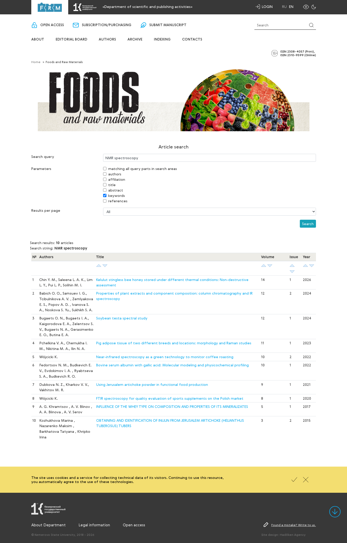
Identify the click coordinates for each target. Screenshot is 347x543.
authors (114, 174)
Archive (134, 39)
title (112, 184)
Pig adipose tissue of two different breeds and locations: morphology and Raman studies (173, 342)
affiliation (116, 179)
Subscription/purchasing (106, 25)
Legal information (94, 524)
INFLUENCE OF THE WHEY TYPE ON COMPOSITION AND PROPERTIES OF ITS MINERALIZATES (172, 406)
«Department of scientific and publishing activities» (147, 6)
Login (267, 6)
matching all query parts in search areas (142, 168)
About (37, 39)
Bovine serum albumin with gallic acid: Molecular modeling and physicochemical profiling (172, 365)
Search (308, 223)
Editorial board (71, 39)
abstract (115, 190)
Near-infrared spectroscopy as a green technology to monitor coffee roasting (164, 356)
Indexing (162, 39)
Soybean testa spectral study (121, 318)
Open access (52, 25)
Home (36, 62)
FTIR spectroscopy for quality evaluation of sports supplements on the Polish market (169, 398)
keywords (116, 195)
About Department (48, 524)
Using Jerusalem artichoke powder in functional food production (152, 384)
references (117, 200)
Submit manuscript (167, 25)
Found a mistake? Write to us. (293, 525)
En (291, 7)
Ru (284, 7)
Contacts (192, 39)
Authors (107, 39)
